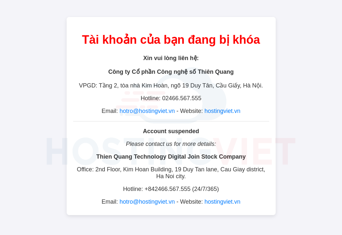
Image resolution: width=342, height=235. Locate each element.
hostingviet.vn (222, 111)
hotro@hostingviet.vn (147, 111)
